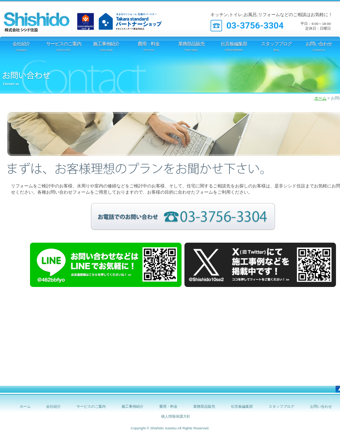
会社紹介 (53, 406)
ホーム (320, 98)
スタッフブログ (281, 406)
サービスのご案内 (91, 406)
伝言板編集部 (242, 406)
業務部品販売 (204, 406)
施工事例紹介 (132, 406)
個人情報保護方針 (175, 416)
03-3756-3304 (255, 25)
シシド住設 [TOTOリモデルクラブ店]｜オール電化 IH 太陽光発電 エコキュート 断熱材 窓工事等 (45, 18)
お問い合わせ (321, 406)
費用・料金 (168, 406)
